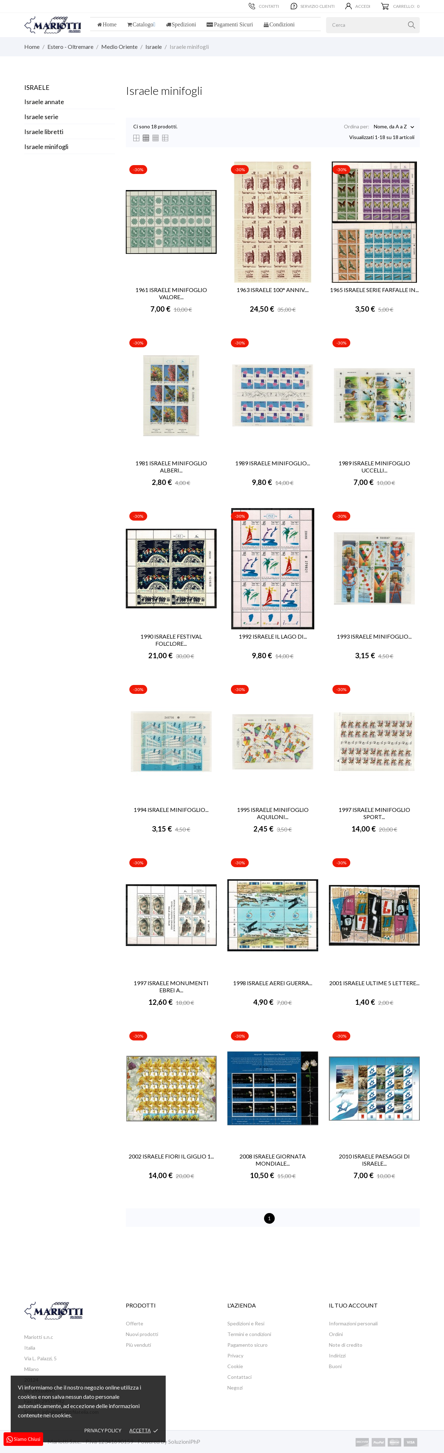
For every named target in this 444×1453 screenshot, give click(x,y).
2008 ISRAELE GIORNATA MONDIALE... (272, 1160)
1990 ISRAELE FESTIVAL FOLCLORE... (171, 640)
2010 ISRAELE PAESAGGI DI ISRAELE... (374, 1160)
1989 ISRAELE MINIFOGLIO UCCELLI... (374, 467)
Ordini (336, 1334)
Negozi (235, 1388)
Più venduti (138, 1345)
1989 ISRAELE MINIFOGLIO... (272, 463)
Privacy (235, 1355)
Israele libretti (43, 131)
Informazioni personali (353, 1323)
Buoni (335, 1366)
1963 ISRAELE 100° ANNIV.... (273, 289)
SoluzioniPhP (184, 1441)
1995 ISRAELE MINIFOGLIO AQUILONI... (273, 813)
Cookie (235, 1366)
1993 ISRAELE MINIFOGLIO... (374, 636)
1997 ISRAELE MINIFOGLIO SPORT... (374, 813)
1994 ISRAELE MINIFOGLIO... (171, 809)
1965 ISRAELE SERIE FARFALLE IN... (374, 289)
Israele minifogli (46, 146)
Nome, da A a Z (390, 127)
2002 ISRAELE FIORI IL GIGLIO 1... (171, 1156)
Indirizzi (337, 1355)
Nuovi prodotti (142, 1334)
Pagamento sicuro (247, 1345)
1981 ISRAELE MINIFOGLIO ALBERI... (171, 467)
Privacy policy (102, 1430)
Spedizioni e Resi (245, 1323)
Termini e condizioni (249, 1334)
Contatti (264, 6)
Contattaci (239, 1377)
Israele (37, 87)
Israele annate (44, 102)
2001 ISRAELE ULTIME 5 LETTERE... (374, 982)
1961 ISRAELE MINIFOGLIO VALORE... (171, 293)
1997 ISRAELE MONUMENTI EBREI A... (171, 986)
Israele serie (41, 117)
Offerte (134, 1323)
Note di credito (345, 1345)
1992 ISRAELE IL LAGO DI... (273, 636)
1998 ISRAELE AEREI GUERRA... (272, 982)
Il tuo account (353, 1305)
